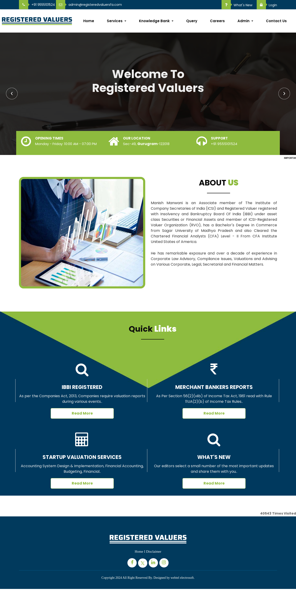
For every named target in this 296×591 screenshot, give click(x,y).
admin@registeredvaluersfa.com (89, 4)
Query (191, 20)
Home (88, 20)
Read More (82, 413)
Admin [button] (243, 20)
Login (267, 5)
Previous (12, 93)
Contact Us (276, 20)
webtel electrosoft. (182, 577)
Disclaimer (153, 551)
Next (284, 93)
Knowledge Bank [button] (155, 20)
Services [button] (115, 20)
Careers (217, 20)
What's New (237, 5)
